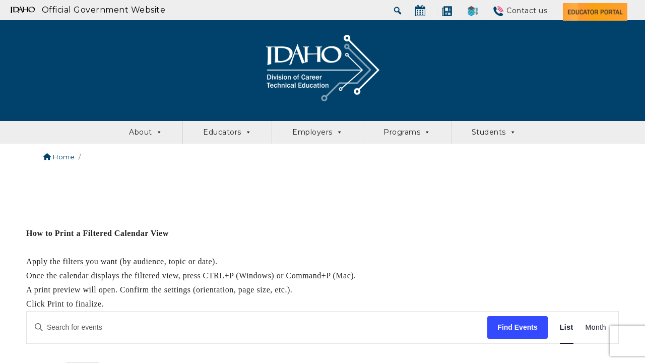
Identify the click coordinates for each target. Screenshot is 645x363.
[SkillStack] (472, 10)
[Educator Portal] (595, 10)
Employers (317, 132)
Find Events (517, 327)
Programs (407, 132)
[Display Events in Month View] (596, 327)
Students (494, 132)
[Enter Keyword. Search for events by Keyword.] (257, 327)
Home (59, 157)
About (145, 132)
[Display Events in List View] (566, 327)
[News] (447, 10)
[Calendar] (420, 10)
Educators (227, 132)
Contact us (526, 10)
